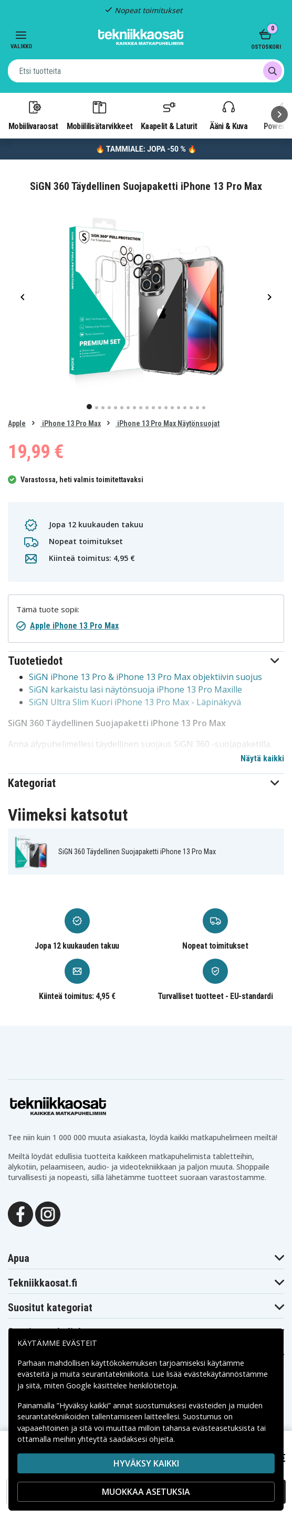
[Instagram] (47, 1213)
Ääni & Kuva (228, 115)
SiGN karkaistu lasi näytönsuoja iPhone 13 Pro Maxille (135, 689)
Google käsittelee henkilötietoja (121, 1385)
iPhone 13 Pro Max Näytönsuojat (168, 423)
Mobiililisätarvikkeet (100, 115)
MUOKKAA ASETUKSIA (146, 1491)
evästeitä (34, 1374)
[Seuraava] (279, 114)
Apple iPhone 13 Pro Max (74, 626)
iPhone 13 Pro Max (70, 423)
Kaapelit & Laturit (169, 115)
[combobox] (146, 70)
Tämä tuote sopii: (47, 609)
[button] (146, 661)
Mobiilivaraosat (33, 115)
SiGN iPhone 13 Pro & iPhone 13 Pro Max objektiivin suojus (145, 677)
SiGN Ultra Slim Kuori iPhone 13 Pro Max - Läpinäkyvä (135, 702)
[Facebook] (20, 1213)
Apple (17, 423)
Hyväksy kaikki (146, 1463)
